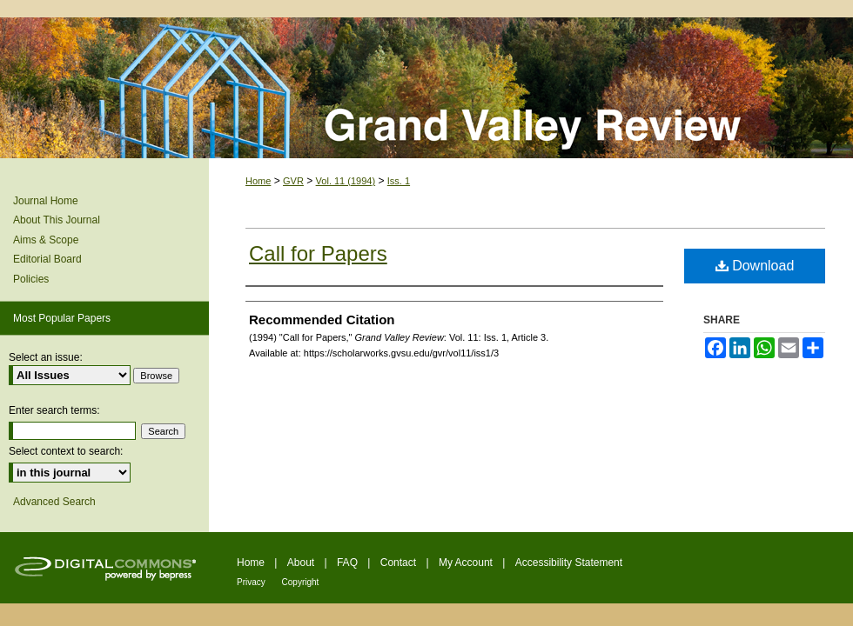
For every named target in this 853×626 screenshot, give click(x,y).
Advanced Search (54, 502)
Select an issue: (46, 357)
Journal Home (45, 201)
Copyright (300, 582)
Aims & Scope (45, 240)
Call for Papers (318, 253)
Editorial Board (47, 259)
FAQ (348, 562)
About (302, 562)
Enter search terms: (54, 410)
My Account (467, 562)
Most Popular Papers (62, 318)
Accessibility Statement (568, 562)
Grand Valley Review (426, 87)
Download (755, 265)
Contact (400, 562)
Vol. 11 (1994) (346, 181)
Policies (31, 279)
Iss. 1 (398, 181)
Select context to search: (66, 451)
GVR (293, 181)
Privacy (252, 582)
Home (258, 181)
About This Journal (56, 220)
